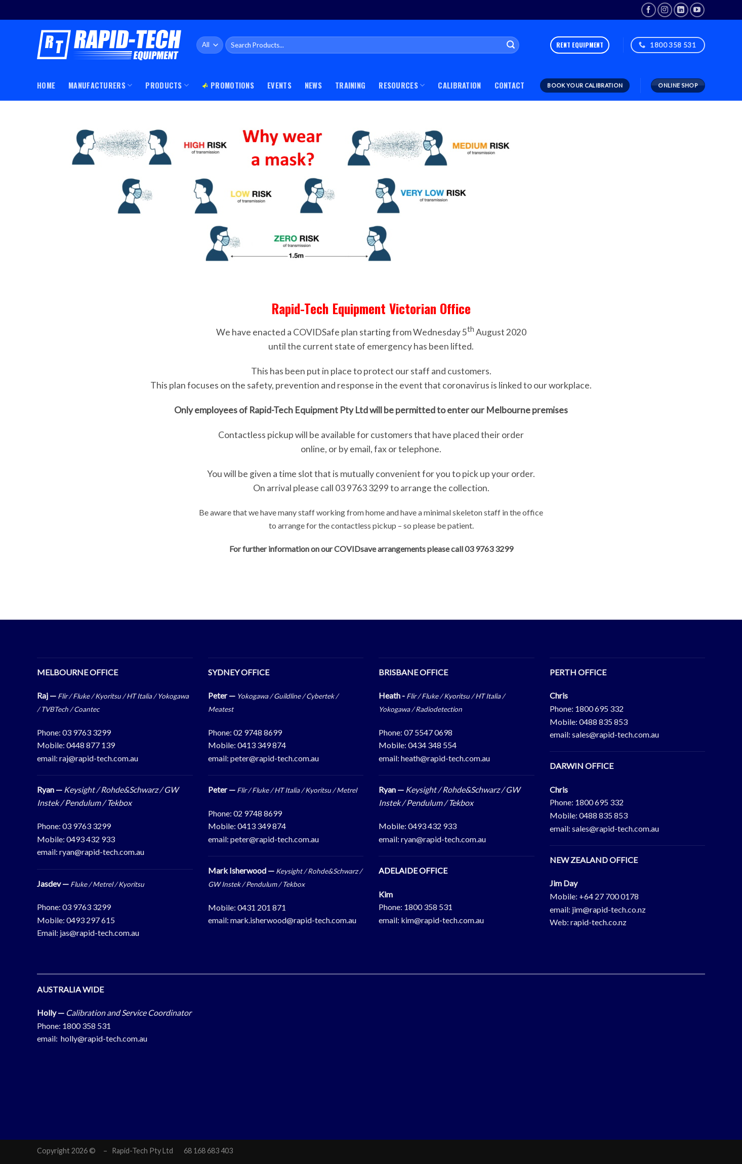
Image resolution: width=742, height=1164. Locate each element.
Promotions (228, 85)
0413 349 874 (261, 745)
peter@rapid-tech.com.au (274, 758)
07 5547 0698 (428, 732)
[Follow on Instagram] (664, 10)
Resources (402, 85)
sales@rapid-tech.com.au (615, 734)
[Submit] (511, 45)
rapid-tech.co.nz (598, 922)
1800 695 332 (599, 708)
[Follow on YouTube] (697, 10)
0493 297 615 (90, 920)
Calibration (459, 85)
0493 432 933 (90, 839)
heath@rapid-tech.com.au (445, 758)
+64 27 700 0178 (609, 896)
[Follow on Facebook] (648, 10)
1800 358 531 (428, 907)
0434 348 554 (432, 745)
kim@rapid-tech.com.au (442, 920)
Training (350, 85)
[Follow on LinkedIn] (681, 10)
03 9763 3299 (86, 732)
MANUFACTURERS (100, 85)
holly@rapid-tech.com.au (104, 1038)
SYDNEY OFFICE (238, 672)
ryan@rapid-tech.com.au (101, 851)
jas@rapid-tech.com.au (99, 932)
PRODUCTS (167, 85)
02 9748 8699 (257, 732)
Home (46, 85)
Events (279, 85)
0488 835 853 (603, 721)
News (313, 85)
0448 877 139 (90, 745)
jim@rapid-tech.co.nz (609, 909)
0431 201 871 (261, 907)
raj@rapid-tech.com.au (98, 758)
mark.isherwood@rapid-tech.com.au (293, 920)
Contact (509, 85)
